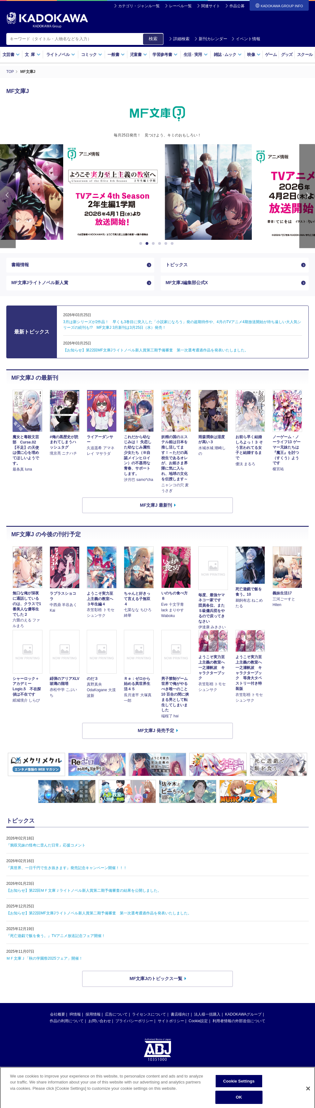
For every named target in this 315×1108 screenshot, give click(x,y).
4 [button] (160, 243)
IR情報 (75, 1015)
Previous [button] (8, 196)
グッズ (287, 54)
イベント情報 (245, 38)
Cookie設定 (198, 1021)
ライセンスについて (149, 1015)
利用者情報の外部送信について (239, 1021)
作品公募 (237, 6)
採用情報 (93, 1015)
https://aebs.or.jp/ (135, 1080)
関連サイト (210, 6)
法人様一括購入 (207, 1015)
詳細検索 (179, 38)
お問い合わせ (99, 1021)
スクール (304, 54)
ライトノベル (60, 54)
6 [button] (173, 243)
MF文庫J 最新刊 (156, 505)
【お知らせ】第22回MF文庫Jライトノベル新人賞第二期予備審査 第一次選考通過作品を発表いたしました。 (98, 914)
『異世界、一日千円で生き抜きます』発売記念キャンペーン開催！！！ (66, 869)
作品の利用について (67, 1021)
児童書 (138, 54)
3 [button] (154, 243)
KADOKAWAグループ (243, 1015)
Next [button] (307, 196)
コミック (91, 54)
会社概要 (57, 1015)
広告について (116, 1015)
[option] (157, 192)
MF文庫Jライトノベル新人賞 (40, 283)
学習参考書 (165, 54)
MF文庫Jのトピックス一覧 (156, 979)
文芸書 (11, 54)
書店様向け (180, 1015)
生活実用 (196, 54)
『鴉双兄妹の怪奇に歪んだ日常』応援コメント (46, 846)
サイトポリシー (171, 1021)
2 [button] (148, 243)
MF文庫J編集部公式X (187, 283)
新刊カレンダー (210, 38)
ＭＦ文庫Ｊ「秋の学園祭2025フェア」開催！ (44, 959)
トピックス (177, 264)
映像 (254, 54)
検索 (153, 38)
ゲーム (271, 54)
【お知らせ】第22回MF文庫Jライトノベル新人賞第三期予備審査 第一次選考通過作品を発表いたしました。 (155, 351)
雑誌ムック (228, 54)
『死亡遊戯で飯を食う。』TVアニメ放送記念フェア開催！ (55, 936)
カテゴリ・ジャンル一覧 (139, 6)
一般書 (116, 54)
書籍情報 (20, 264)
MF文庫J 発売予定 (156, 731)
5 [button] (166, 243)
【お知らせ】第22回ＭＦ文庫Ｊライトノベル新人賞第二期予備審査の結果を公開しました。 (83, 891)
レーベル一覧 (180, 6)
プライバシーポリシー (134, 1021)
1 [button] (141, 243)
